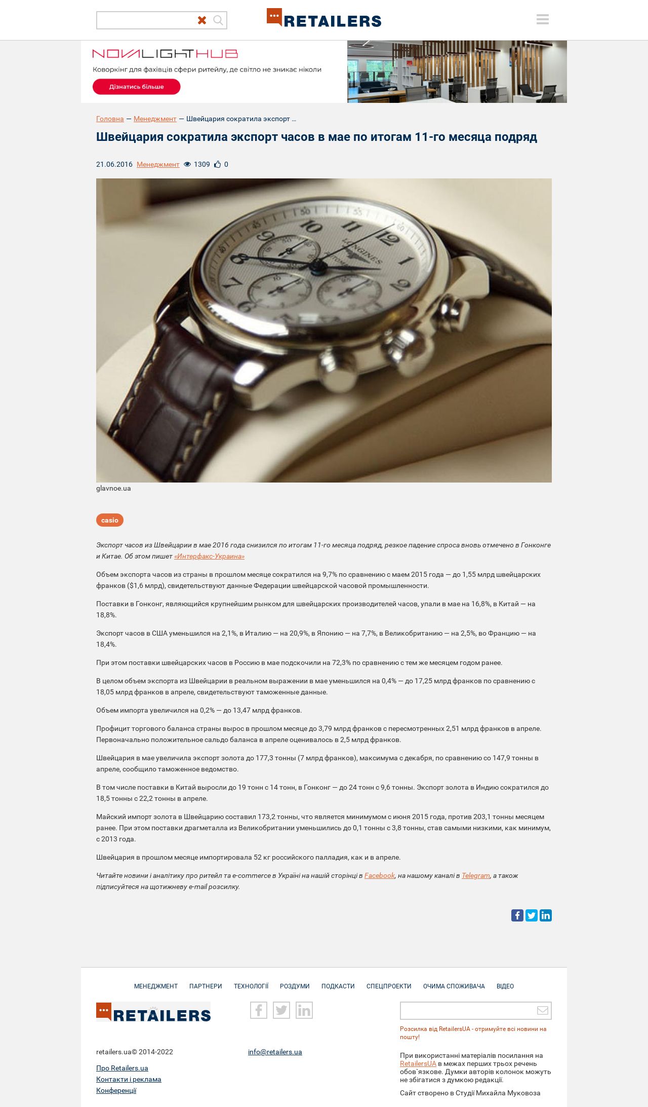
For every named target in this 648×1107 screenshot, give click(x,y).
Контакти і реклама (128, 1079)
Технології (251, 981)
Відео (505, 981)
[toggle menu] (543, 19)
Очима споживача (454, 981)
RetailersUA (418, 1063)
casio (109, 520)
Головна (110, 119)
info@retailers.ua (275, 1052)
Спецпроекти (389, 981)
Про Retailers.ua (122, 1068)
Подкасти (338, 981)
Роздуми (295, 981)
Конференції (116, 1090)
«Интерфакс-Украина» (209, 556)
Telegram (476, 875)
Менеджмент (155, 119)
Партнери (205, 981)
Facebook (379, 875)
